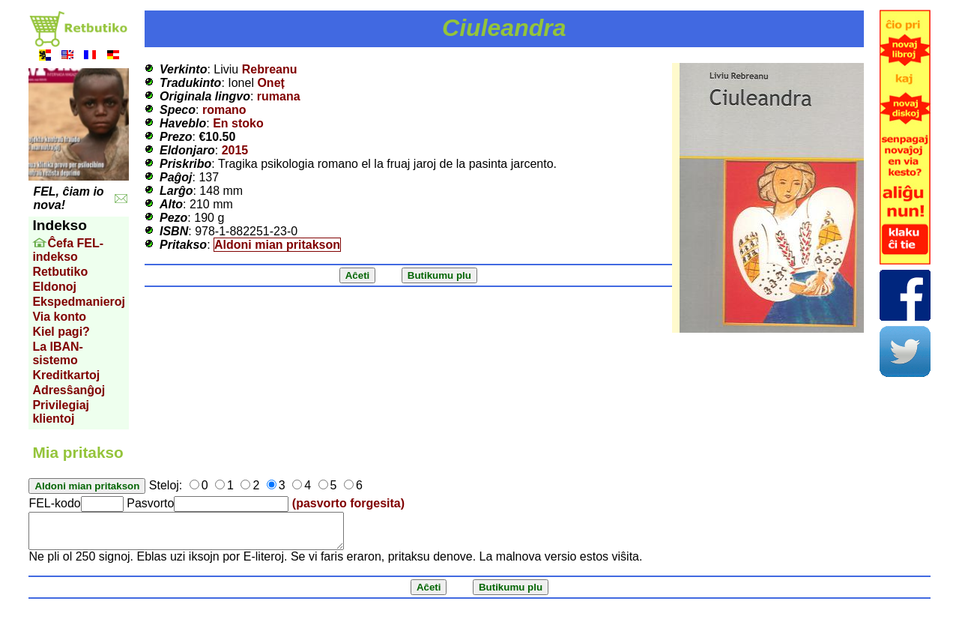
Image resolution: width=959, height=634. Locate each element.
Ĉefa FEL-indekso (67, 250)
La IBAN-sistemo (57, 353)
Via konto (59, 316)
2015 (235, 150)
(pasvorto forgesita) (348, 503)
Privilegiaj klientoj (60, 412)
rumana (278, 96)
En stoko (238, 123)
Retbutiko (60, 271)
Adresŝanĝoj (68, 390)
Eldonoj (54, 286)
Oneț (270, 82)
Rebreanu (269, 69)
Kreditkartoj (66, 375)
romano (224, 109)
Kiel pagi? (60, 331)
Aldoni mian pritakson (277, 244)
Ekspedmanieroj (78, 301)
